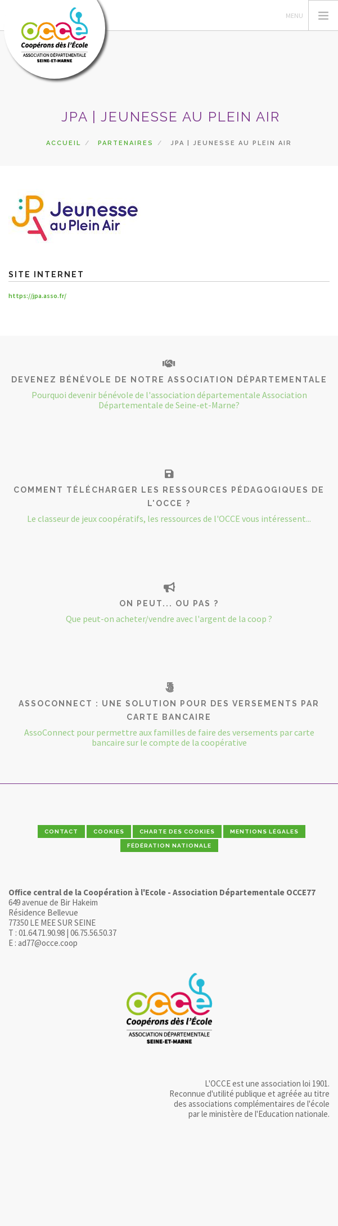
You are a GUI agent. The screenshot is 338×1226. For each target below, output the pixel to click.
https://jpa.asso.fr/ (37, 295)
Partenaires (126, 143)
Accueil (63, 143)
